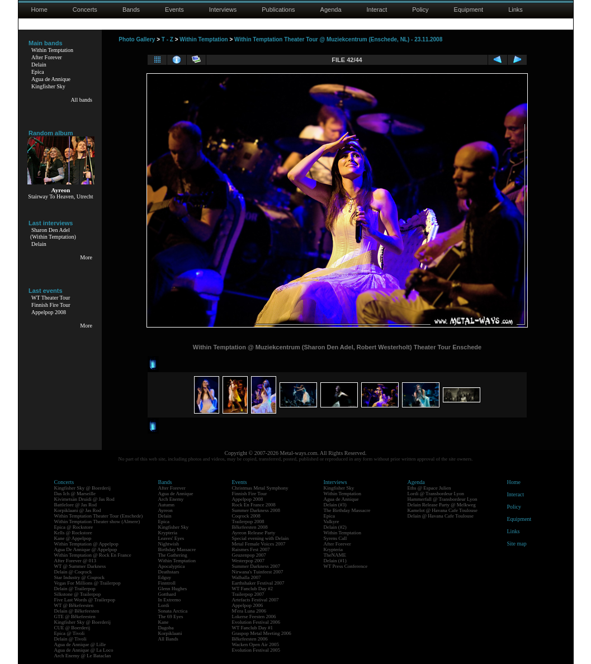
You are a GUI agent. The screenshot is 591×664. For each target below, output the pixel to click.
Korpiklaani (170, 633)
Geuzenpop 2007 (249, 555)
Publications (278, 9)
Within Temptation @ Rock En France (92, 555)
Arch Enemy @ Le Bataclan (82, 655)
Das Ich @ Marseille (75, 493)
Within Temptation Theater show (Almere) (97, 521)
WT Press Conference (346, 566)
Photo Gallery (137, 39)
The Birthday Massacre (347, 510)
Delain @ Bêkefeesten (77, 611)
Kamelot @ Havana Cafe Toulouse (442, 510)
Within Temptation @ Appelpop (86, 544)
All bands (81, 100)
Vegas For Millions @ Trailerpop (87, 583)
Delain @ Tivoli (70, 639)
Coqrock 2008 (246, 516)
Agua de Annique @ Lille (80, 644)
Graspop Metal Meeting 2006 (261, 633)
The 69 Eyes (170, 616)
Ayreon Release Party (254, 532)
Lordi (163, 605)
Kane (163, 622)
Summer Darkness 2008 (256, 510)
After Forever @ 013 (75, 560)
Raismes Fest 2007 (251, 549)
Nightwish (168, 544)
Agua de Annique (50, 79)
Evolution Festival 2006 (256, 622)
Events (174, 9)
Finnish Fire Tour (50, 305)
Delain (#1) (335, 560)
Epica (37, 72)
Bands (131, 9)
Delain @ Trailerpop (75, 588)
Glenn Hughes (172, 588)
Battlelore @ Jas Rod (75, 505)
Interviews (223, 9)
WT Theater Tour (50, 298)
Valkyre (331, 521)
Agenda (331, 9)
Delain (38, 64)
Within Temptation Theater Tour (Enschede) (98, 516)
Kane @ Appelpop (73, 538)
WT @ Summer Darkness (80, 566)
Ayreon (165, 510)
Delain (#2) (335, 527)
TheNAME (335, 555)
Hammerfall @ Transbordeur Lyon (442, 499)
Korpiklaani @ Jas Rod (77, 510)
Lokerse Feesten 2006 (254, 616)
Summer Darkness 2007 (256, 566)
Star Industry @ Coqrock (79, 577)
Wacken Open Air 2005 (256, 644)
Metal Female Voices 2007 (259, 544)
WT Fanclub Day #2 (252, 588)
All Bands (168, 639)
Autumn (166, 505)
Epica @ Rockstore (73, 527)
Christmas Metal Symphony (260, 488)
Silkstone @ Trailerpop (77, 594)
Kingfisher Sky (48, 86)
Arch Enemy (171, 499)
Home (39, 9)
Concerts (85, 9)
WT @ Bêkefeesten (74, 605)
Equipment (469, 9)
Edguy (165, 577)
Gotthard (167, 594)
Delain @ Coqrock (73, 572)
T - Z (167, 39)
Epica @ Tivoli (69, 633)
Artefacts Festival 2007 (255, 600)
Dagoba (166, 627)
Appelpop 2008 (48, 312)
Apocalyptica (171, 566)
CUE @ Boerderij (72, 627)
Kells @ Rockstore (73, 532)
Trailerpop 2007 (248, 594)
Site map (517, 543)
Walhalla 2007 (246, 577)
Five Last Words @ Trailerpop (84, 600)
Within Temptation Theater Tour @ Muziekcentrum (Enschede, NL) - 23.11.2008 (338, 39)
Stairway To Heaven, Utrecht (60, 196)
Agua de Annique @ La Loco (84, 650)
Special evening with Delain (260, 538)
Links (515, 9)
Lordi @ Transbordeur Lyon (436, 493)
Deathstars (168, 572)
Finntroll (167, 583)
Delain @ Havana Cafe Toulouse (441, 516)
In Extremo (169, 600)
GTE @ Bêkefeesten (75, 616)
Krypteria (167, 532)
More (86, 257)
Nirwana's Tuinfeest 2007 (257, 572)
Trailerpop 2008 (248, 521)
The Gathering (172, 555)
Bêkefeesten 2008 (250, 527)
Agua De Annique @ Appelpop (85, 549)
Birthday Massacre (177, 549)
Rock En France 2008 (254, 505)
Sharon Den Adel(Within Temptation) (53, 233)
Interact (377, 9)
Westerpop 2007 (248, 560)
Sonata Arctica (173, 611)
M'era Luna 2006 (249, 611)
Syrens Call (335, 538)
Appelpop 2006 (247, 605)
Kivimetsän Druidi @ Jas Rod (84, 499)
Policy (420, 9)
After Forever (46, 57)
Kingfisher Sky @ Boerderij (82, 488)
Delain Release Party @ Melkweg (442, 505)
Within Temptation (52, 50)
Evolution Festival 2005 (256, 650)
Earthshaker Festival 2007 (258, 583)
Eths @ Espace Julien (429, 488)
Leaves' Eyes (171, 538)
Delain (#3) (335, 505)
